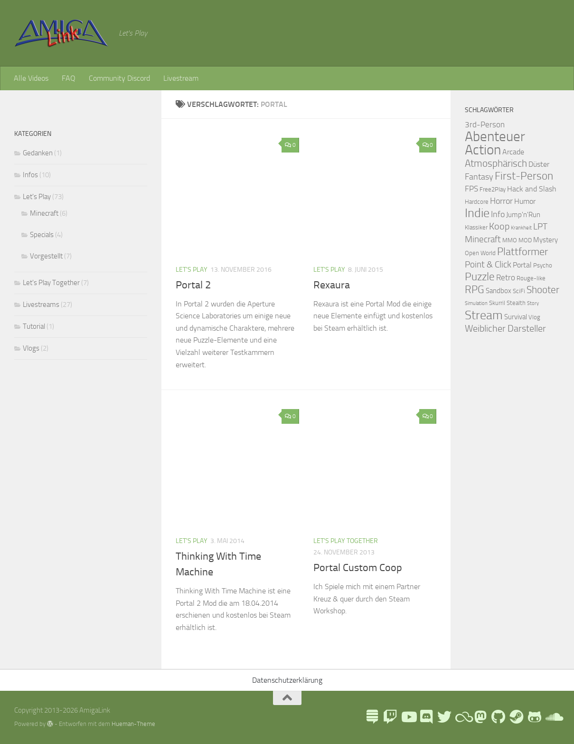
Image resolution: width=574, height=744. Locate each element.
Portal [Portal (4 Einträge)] (522, 264)
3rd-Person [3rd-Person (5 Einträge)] (485, 124)
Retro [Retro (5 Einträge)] (505, 277)
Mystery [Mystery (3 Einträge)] (545, 240)
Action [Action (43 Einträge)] (483, 150)
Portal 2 (193, 285)
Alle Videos (31, 78)
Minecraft (44, 213)
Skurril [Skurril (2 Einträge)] (497, 302)
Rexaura (331, 285)
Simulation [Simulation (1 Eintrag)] (476, 303)
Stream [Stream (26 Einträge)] (484, 315)
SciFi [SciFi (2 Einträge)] (519, 291)
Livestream (180, 78)
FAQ (68, 78)
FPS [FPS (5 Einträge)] (471, 188)
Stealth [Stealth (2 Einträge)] (516, 302)
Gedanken (38, 153)
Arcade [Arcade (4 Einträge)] (513, 151)
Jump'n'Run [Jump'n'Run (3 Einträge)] (523, 214)
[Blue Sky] (462, 717)
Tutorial (34, 326)
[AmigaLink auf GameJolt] (534, 717)
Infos (30, 175)
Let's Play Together (345, 541)
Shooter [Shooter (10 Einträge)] (543, 290)
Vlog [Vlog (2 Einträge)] (534, 317)
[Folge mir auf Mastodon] (480, 717)
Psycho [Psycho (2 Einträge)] (542, 265)
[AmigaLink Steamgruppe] (516, 717)
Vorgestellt (46, 256)
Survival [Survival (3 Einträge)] (515, 317)
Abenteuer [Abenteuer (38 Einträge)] (495, 136)
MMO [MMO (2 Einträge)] (509, 240)
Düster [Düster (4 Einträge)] (538, 164)
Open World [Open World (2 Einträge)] (480, 253)
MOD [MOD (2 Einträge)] (525, 240)
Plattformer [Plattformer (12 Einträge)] (522, 252)
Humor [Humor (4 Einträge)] (525, 201)
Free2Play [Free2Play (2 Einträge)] (493, 189)
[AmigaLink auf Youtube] (408, 717)
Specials (42, 234)
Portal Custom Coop (357, 568)
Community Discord (119, 78)
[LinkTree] (372, 717)
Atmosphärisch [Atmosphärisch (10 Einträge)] (496, 163)
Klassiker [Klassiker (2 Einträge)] (476, 227)
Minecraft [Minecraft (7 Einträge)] (483, 239)
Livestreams (41, 304)
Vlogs (31, 348)
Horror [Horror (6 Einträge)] (501, 201)
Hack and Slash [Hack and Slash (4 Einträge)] (531, 188)
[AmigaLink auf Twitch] (390, 717)
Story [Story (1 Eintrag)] (533, 303)
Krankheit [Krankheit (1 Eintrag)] (521, 228)
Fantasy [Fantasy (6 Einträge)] (479, 177)
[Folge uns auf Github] (498, 717)
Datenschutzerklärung (287, 680)
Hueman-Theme (133, 723)
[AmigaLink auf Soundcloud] (553, 717)
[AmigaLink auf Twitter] (444, 717)
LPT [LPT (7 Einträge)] (540, 226)
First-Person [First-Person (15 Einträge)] (524, 175)
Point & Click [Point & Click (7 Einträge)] (488, 264)
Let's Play (191, 270)
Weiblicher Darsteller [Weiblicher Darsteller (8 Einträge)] (505, 328)
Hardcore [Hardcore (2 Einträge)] (477, 201)
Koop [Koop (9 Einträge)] (499, 226)
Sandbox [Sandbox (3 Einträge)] (498, 290)
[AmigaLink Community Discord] (426, 717)
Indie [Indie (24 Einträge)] (477, 213)
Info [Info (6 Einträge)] (498, 214)
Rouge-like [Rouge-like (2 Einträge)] (531, 278)
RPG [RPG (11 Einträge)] (474, 290)
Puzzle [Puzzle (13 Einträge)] (480, 276)
